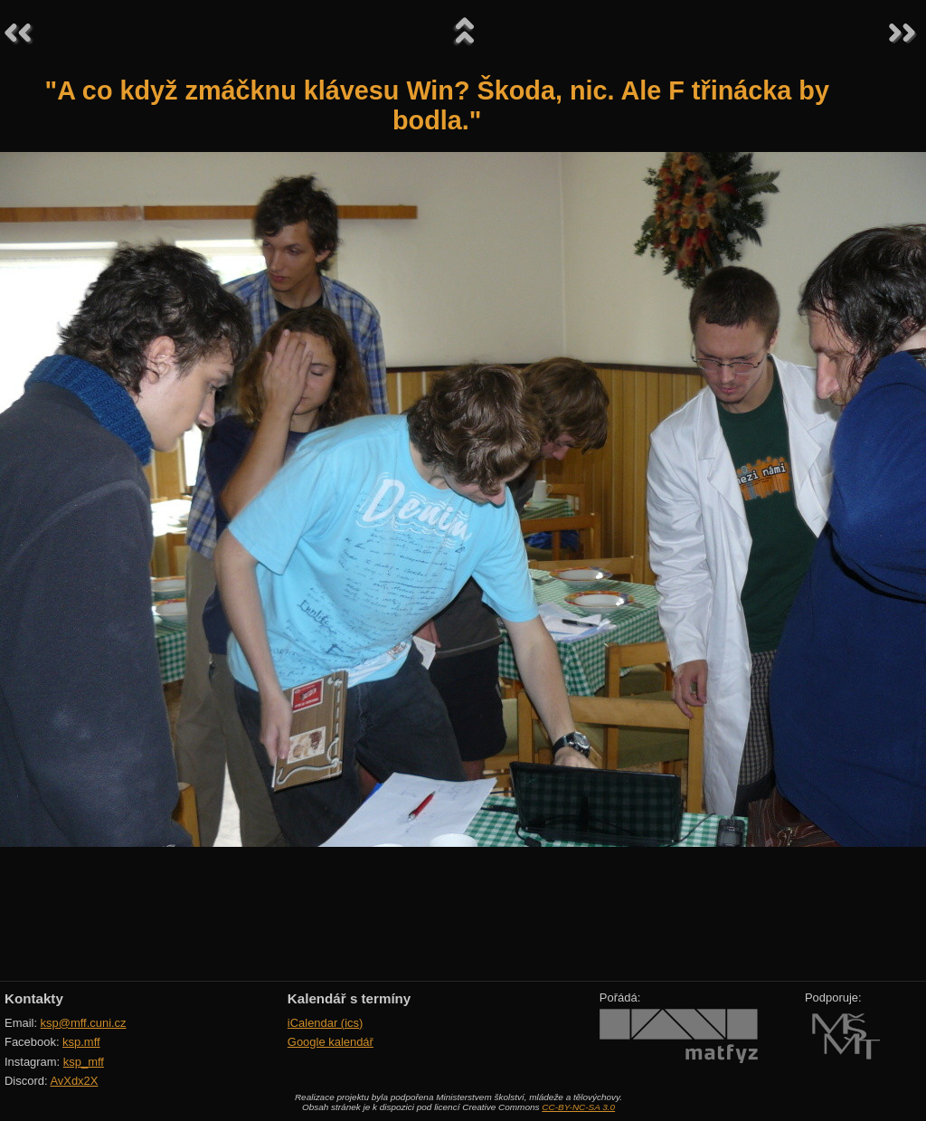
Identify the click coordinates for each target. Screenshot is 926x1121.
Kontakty (34, 998)
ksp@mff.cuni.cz (84, 1023)
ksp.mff (81, 1042)
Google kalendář (330, 1042)
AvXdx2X (74, 1081)
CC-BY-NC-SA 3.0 (578, 1107)
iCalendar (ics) (326, 1023)
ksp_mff (83, 1062)
